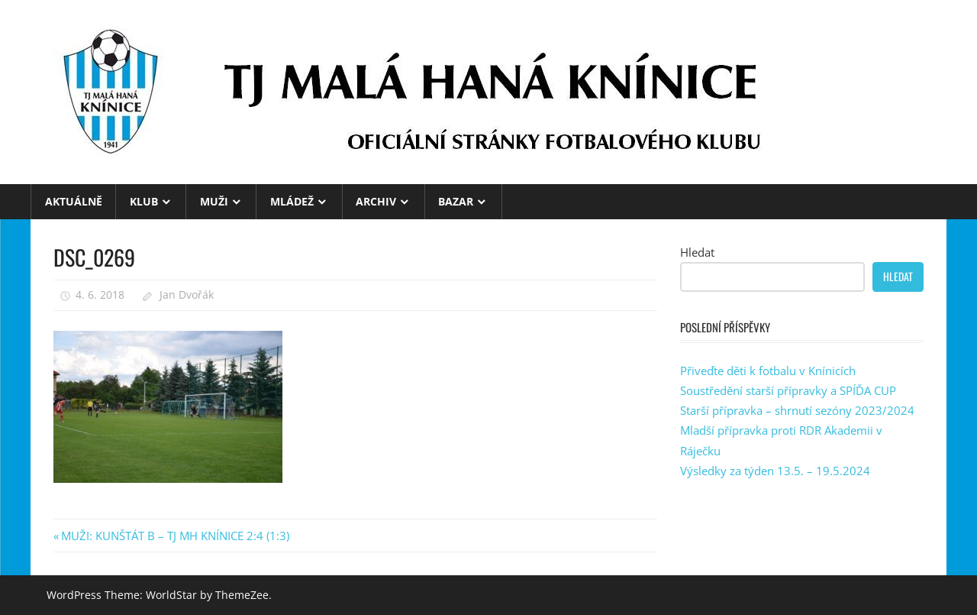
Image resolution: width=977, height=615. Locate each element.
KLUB (144, 201)
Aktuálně (73, 201)
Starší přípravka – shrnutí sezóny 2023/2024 (797, 410)
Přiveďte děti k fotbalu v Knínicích (768, 370)
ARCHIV (376, 201)
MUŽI (214, 201)
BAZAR (455, 201)
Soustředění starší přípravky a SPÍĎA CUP (788, 390)
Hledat (697, 252)
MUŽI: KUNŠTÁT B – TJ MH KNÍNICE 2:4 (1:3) (174, 535)
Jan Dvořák (187, 294)
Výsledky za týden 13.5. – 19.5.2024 (775, 470)
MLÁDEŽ (292, 201)
